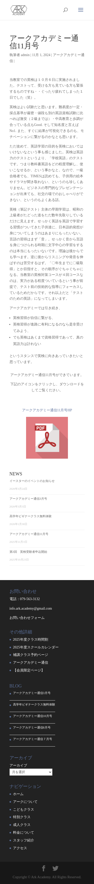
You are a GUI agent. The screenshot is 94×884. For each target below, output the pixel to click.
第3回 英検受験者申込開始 (28, 552)
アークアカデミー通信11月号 (29, 534)
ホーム (18, 794)
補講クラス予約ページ (30, 655)
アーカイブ (18, 765)
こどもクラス (23, 809)
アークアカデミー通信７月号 (32, 739)
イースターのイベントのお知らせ (32, 481)
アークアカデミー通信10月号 (32, 716)
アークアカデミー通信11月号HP (47, 410)
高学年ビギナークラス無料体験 (31, 516)
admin (25, 55)
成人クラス (22, 825)
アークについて (25, 802)
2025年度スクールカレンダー (36, 647)
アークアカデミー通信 (30, 662)
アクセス (20, 848)
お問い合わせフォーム (27, 618)
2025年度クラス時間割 (30, 639)
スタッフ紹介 (23, 840)
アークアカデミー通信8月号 (32, 727)
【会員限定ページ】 (29, 670)
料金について (23, 832)
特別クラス (22, 817)
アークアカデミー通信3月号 (28, 498)
